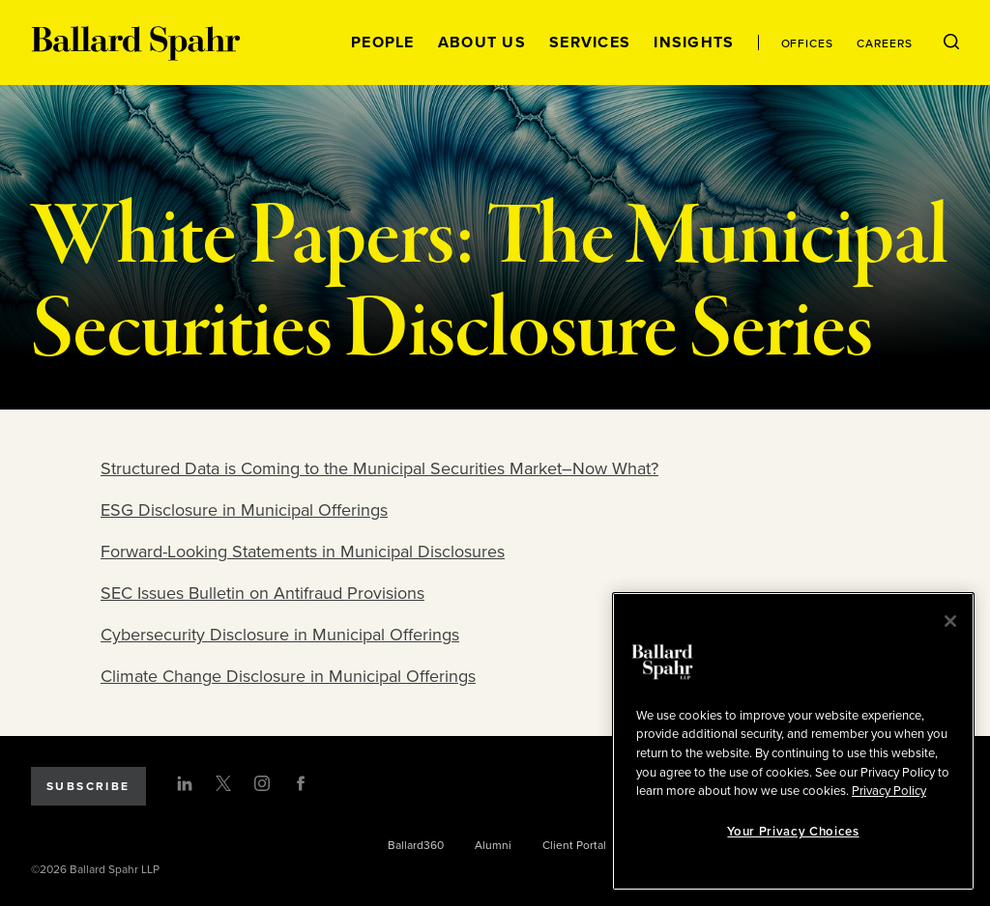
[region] (793, 741)
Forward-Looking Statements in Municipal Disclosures (303, 551)
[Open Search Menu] (951, 42)
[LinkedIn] (184, 783)
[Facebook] (300, 783)
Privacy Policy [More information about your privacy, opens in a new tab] (889, 791)
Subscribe (88, 786)
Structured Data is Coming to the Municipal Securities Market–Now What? (379, 468)
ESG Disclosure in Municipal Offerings (244, 510)
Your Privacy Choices (793, 831)
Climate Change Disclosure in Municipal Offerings (288, 676)
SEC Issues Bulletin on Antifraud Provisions (262, 593)
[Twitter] (223, 783)
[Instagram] (262, 783)
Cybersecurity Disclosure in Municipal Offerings (280, 634)
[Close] (950, 621)
